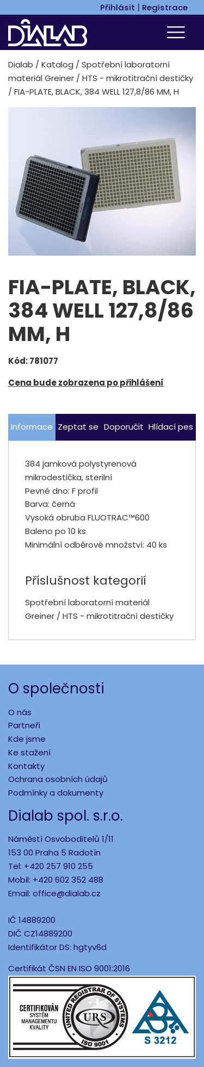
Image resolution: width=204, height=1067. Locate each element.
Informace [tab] (32, 426)
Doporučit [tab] (124, 426)
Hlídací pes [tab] (171, 426)
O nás (20, 712)
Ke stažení (29, 752)
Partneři (24, 725)
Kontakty (26, 766)
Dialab (20, 64)
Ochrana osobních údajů (58, 779)
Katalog (57, 64)
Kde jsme (27, 739)
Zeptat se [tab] (78, 426)
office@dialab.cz (67, 893)
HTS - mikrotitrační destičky (137, 78)
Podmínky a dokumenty (55, 792)
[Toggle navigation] (177, 32)
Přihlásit (117, 7)
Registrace (165, 7)
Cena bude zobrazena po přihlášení (86, 382)
